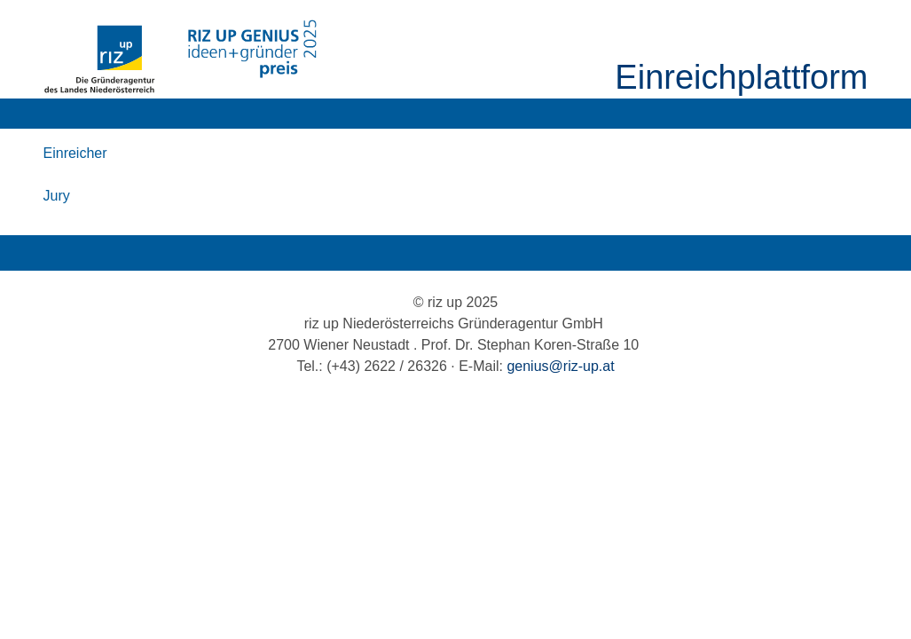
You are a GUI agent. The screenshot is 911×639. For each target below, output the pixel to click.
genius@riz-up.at (560, 366)
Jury (56, 195)
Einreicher (75, 153)
